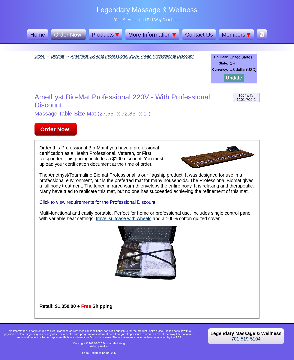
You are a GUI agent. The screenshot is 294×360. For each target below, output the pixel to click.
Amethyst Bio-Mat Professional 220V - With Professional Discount (132, 56)
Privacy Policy (99, 346)
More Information (152, 34)
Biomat (57, 56)
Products (105, 34)
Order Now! (68, 35)
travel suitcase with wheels (124, 218)
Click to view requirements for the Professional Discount (97, 202)
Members (236, 34)
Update (234, 77)
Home (37, 35)
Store (39, 56)
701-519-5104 (246, 338)
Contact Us (199, 35)
